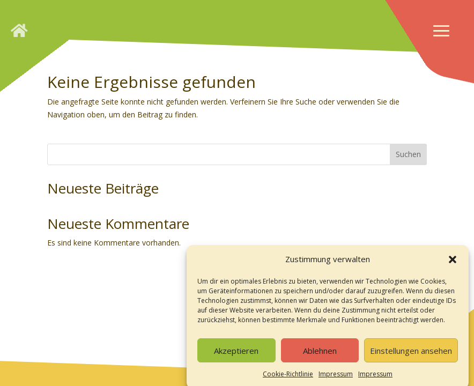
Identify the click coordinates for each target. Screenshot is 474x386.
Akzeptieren (236, 353)
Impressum (336, 377)
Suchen (408, 154)
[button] (452, 262)
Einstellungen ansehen (411, 353)
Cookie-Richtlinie (288, 377)
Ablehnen (320, 353)
